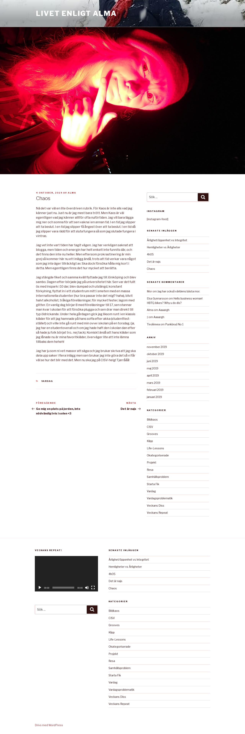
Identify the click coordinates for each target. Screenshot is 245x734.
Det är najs (154, 261)
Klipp (150, 441)
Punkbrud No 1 (174, 324)
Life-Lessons (155, 448)
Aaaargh (164, 310)
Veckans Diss (155, 505)
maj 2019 (152, 368)
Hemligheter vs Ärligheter (163, 247)
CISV (150, 426)
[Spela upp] (40, 588)
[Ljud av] (87, 588)
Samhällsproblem (158, 476)
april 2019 (153, 375)
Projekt (151, 462)
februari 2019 (155, 389)
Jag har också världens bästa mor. (178, 291)
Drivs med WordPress (49, 725)
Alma (72, 192)
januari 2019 (154, 397)
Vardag (47, 381)
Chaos (151, 268)
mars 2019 (153, 382)
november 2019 (157, 347)
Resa (150, 469)
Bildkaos (152, 419)
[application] (66, 573)
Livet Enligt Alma (76, 13)
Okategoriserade (158, 455)
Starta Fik (153, 484)
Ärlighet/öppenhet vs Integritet (167, 240)
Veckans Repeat (157, 512)
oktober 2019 (155, 354)
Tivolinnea (153, 324)
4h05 (150, 254)
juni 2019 (152, 361)
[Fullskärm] (93, 588)
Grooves (152, 433)
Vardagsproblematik (160, 498)
